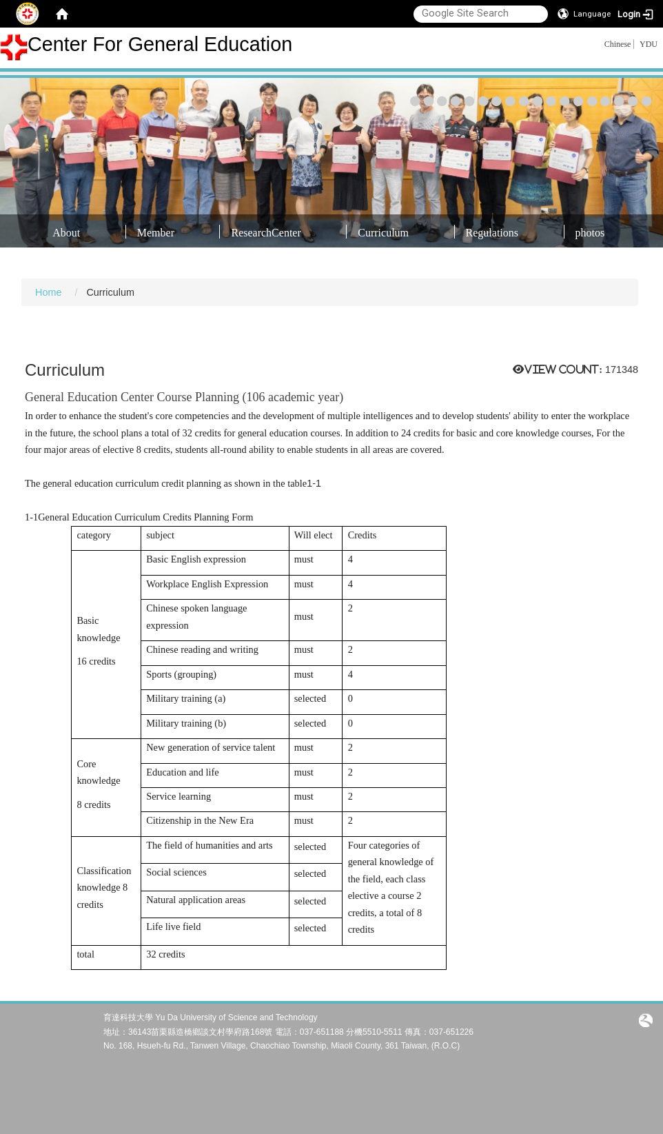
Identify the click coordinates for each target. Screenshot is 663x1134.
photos (590, 233)
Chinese (617, 44)
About (66, 233)
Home (48, 292)
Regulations (492, 233)
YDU (648, 44)
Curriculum (383, 233)
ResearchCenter (265, 233)
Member (155, 233)
